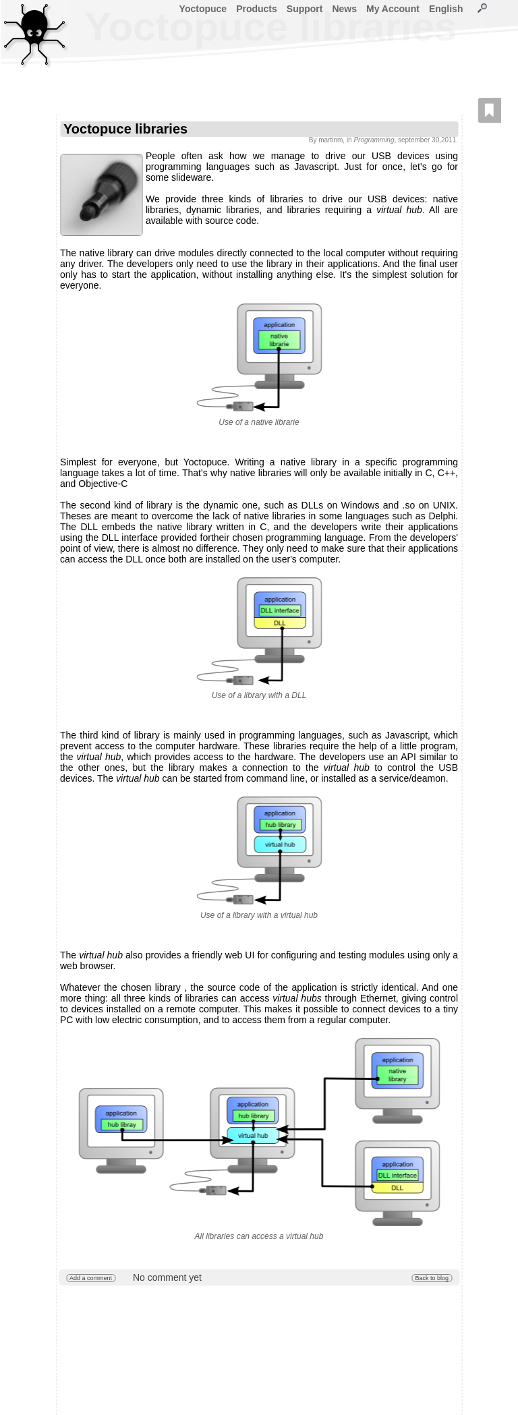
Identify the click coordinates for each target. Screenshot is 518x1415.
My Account (393, 8)
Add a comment (90, 1278)
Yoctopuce (203, 8)
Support (305, 8)
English (446, 8)
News (344, 8)
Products (256, 8)
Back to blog (432, 1278)
